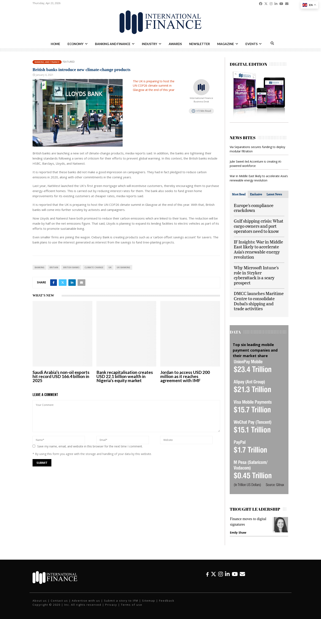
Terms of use (131, 605)
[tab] (239, 194)
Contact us (59, 600)
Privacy (111, 605)
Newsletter (199, 44)
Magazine (225, 44)
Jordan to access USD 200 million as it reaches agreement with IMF (185, 376)
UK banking (123, 267)
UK (110, 267)
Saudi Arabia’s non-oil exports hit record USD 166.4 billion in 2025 (61, 376)
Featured (69, 61)
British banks (71, 267)
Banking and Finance (112, 44)
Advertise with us (86, 600)
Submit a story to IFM (121, 600)
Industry (149, 44)
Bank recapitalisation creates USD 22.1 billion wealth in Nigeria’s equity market (124, 376)
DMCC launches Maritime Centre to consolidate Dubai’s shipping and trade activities (259, 300)
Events (251, 44)
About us (40, 600)
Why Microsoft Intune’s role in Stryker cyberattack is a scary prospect (256, 275)
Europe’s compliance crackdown (254, 207)
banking (39, 267)
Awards (175, 44)
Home (55, 44)
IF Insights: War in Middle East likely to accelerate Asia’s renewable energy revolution (258, 249)
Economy (76, 44)
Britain (54, 267)
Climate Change (94, 267)
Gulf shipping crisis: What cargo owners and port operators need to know (258, 226)
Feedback (166, 600)
